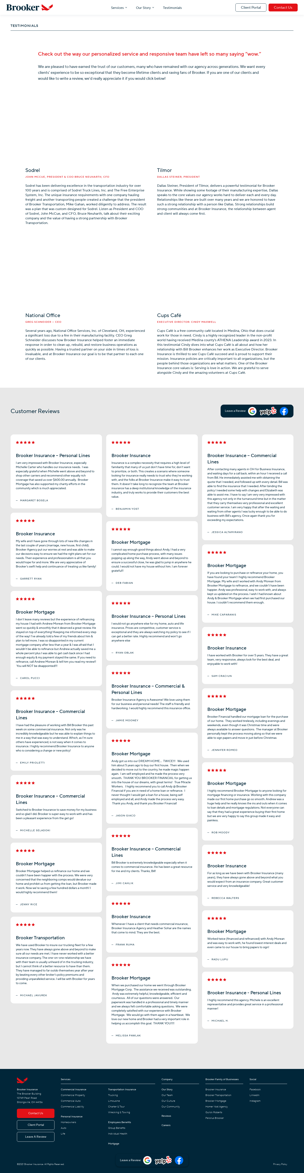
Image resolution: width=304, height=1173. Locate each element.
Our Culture (168, 1101)
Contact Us (283, 7)
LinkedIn (254, 1095)
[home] (29, 7)
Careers (166, 1125)
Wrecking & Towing (119, 1112)
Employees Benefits (119, 1122)
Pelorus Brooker (214, 1118)
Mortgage (113, 1143)
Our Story (143, 8)
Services (117, 8)
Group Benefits (116, 1128)
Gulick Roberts (213, 1112)
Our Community (171, 1106)
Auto (63, 1128)
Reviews (166, 1116)
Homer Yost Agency (216, 1106)
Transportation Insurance (122, 1089)
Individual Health (117, 1133)
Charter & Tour (116, 1106)
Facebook (255, 1089)
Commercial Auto (71, 1101)
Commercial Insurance (73, 1089)
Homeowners (68, 1122)
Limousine (114, 1101)
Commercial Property (73, 1095)
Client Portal (251, 7)
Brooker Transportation (218, 1095)
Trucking (113, 1095)
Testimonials (172, 8)
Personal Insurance (72, 1116)
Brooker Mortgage (215, 1101)
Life (63, 1133)
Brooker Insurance (215, 1089)
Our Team (167, 1095)
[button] (119, 7)
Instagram (255, 1101)
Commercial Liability (72, 1106)
